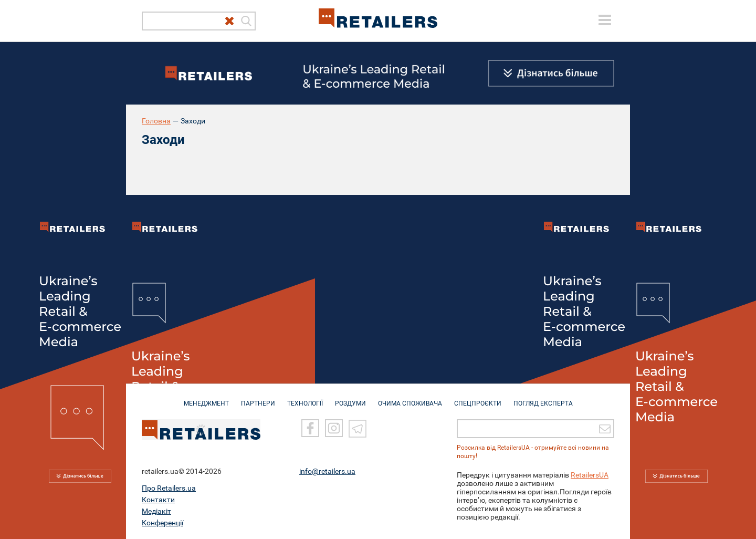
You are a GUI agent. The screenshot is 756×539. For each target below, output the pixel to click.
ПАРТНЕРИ (258, 398)
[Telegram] (357, 428)
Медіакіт (156, 511)
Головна (156, 121)
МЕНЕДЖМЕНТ (206, 398)
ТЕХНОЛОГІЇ (305, 398)
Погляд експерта (543, 398)
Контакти (158, 499)
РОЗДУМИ (350, 398)
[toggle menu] (604, 19)
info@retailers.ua (327, 471)
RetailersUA (589, 475)
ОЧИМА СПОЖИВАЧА (410, 398)
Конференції (162, 523)
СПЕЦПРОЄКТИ (477, 398)
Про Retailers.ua (169, 488)
